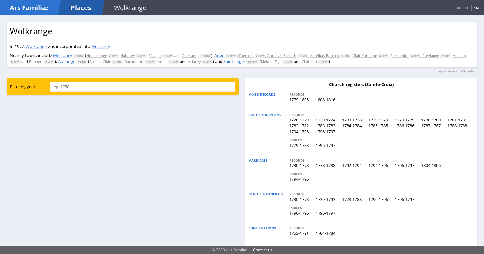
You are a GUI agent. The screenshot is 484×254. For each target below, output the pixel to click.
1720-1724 (325, 120)
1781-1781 (457, 120)
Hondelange (96, 55)
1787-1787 (431, 126)
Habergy (128, 55)
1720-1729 (299, 120)
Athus (162, 61)
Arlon (219, 55)
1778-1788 (325, 165)
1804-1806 (431, 165)
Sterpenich (400, 55)
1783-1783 (325, 126)
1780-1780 (431, 120)
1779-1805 (299, 100)
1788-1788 (457, 126)
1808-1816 (325, 100)
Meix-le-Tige (271, 61)
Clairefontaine (365, 55)
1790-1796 (378, 199)
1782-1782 (299, 126)
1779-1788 (299, 145)
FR (467, 8)
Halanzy (194, 61)
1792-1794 (352, 165)
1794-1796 (299, 131)
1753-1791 (299, 233)
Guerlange (190, 55)
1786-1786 (404, 126)
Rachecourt (134, 61)
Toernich (246, 55)
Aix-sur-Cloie (100, 61)
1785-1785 (378, 126)
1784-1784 (352, 126)
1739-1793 (325, 199)
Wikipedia (467, 71)
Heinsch (459, 55)
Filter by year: (23, 87)
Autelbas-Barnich (281, 55)
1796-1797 (325, 131)
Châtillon (309, 61)
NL (458, 8)
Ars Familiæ (29, 7)
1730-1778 (352, 120)
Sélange (155, 55)
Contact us (262, 249)
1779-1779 (378, 120)
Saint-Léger (234, 61)
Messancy (100, 46)
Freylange (430, 55)
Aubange (66, 61)
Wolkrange (36, 46)
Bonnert (36, 61)
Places (81, 7)
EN (476, 8)
